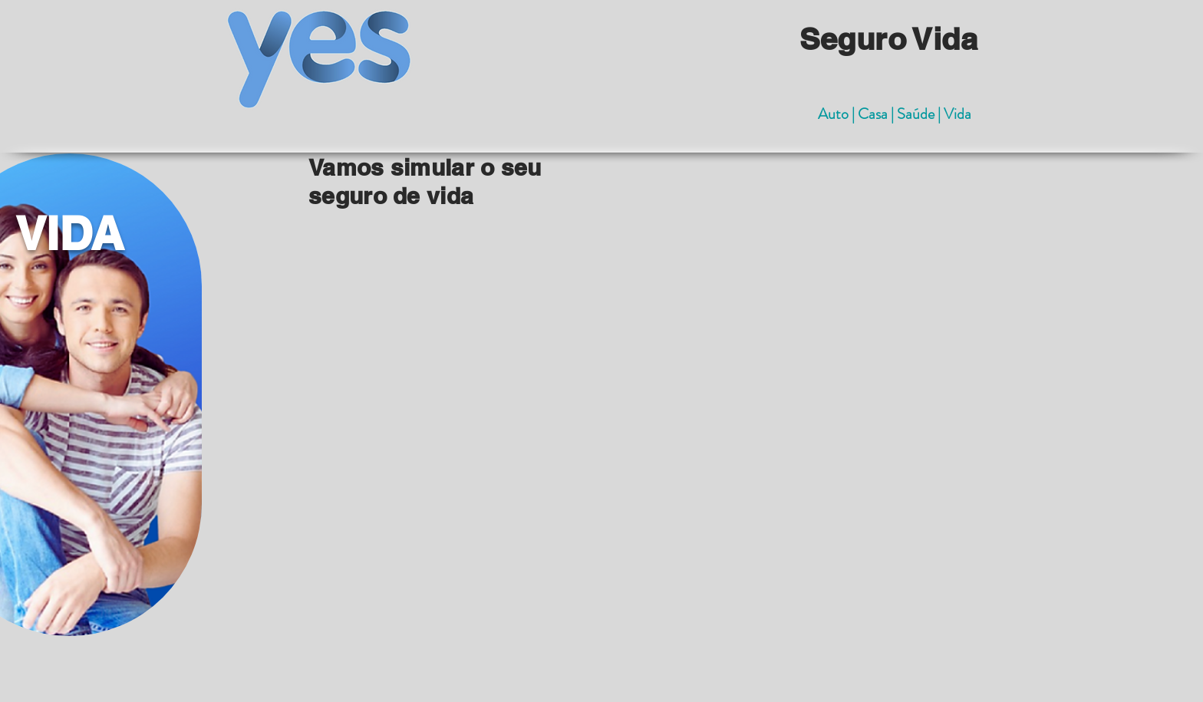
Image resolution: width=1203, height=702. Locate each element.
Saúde (917, 114)
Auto (835, 114)
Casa (874, 114)
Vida (957, 114)
